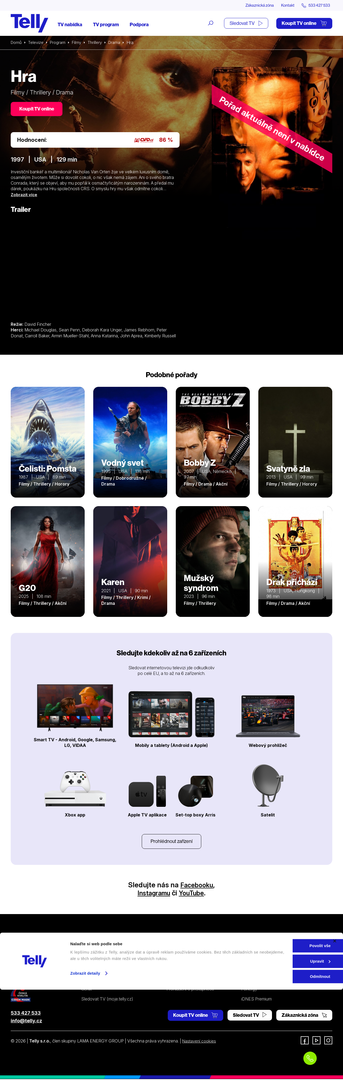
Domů (17, 42)
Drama (119, 42)
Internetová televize (100, 952)
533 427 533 (26, 1015)
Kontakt (285, 5)
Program (59, 42)
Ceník (86, 991)
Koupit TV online (304, 23)
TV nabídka (70, 25)
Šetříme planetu (181, 981)
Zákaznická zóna (254, 5)
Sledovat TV (246, 23)
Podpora (139, 25)
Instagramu (152, 895)
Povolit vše (284, 1037)
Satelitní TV (177, 961)
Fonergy (249, 991)
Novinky (249, 971)
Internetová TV (181, 952)
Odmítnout (284, 1067)
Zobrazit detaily (85, 1064)
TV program (106, 25)
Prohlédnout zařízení (171, 843)
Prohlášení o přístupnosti (190, 991)
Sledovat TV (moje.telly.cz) (107, 1000)
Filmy (79, 42)
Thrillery (98, 42)
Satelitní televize (96, 961)
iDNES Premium (256, 1000)
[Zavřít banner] (335, 1032)
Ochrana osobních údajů (190, 971)
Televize (37, 42)
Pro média (250, 981)
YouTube (194, 895)
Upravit (285, 1052)
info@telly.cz (26, 1022)
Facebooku (196, 887)
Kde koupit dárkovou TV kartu (110, 971)
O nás (246, 952)
